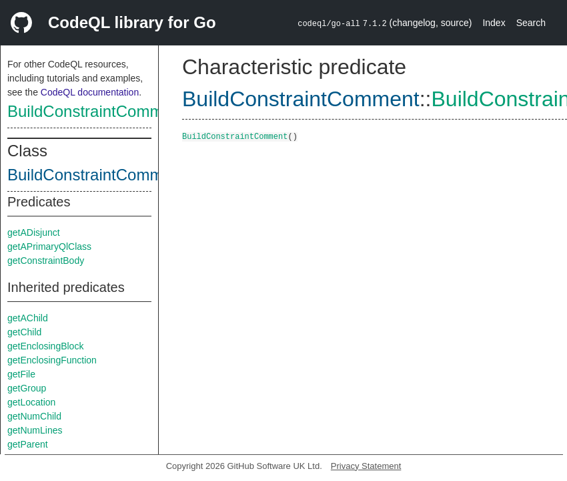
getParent (27, 444)
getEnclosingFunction (52, 360)
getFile (21, 374)
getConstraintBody (45, 260)
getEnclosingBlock (45, 346)
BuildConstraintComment (96, 111)
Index (493, 22)
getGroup (26, 388)
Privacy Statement (366, 466)
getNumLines (35, 430)
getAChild (27, 318)
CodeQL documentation (90, 92)
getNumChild (34, 416)
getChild (24, 332)
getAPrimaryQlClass (49, 246)
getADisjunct (33, 232)
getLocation (31, 402)
